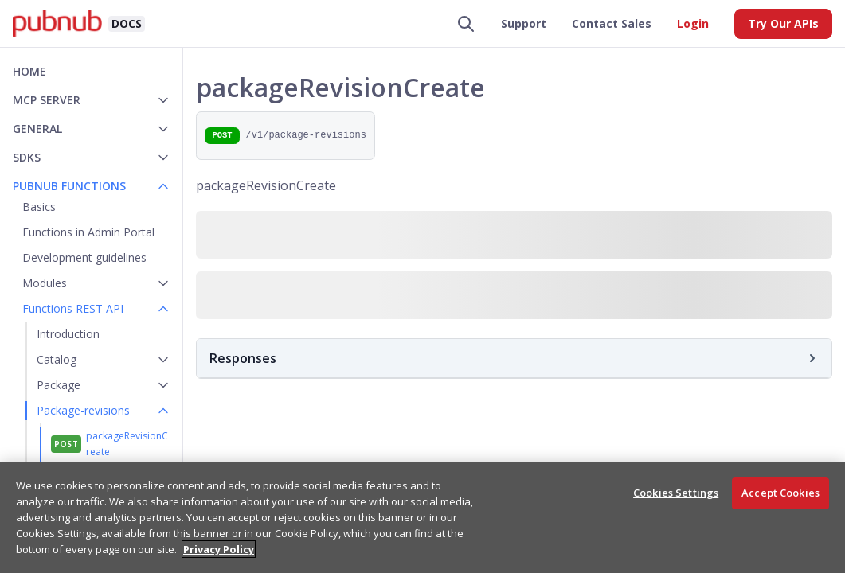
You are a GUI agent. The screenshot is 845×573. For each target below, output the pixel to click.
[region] (422, 517)
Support (523, 23)
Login (693, 23)
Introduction (68, 333)
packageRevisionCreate (127, 443)
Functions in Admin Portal (88, 232)
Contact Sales (611, 23)
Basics (39, 206)
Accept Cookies (780, 492)
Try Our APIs (783, 23)
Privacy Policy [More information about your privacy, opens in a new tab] (218, 549)
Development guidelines (84, 257)
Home (29, 71)
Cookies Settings (675, 492)
